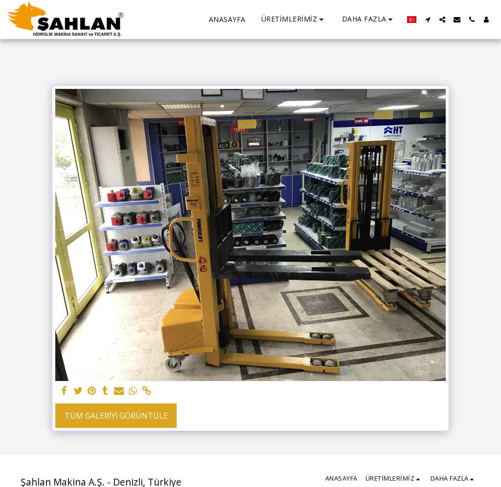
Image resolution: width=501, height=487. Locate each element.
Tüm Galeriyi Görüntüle (116, 415)
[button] (294, 19)
